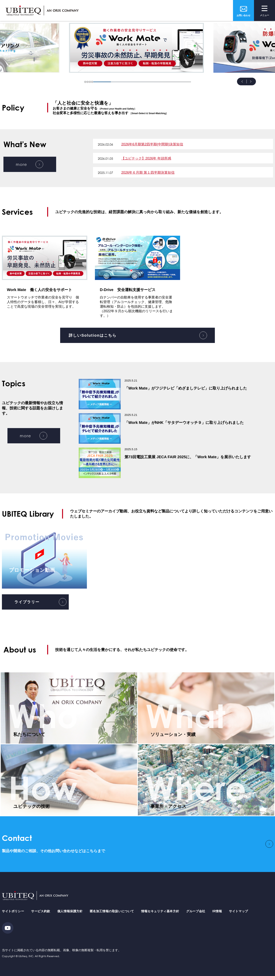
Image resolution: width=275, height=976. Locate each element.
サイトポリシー (13, 911)
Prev (242, 81)
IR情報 (217, 911)
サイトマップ (238, 911)
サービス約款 (40, 911)
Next (251, 81)
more (21, 164)
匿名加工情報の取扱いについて (112, 911)
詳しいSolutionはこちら (92, 341)
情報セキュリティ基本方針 (160, 911)
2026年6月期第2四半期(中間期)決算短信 (152, 144)
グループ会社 (195, 911)
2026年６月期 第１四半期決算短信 (148, 172)
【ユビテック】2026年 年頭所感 (146, 158)
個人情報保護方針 (70, 911)
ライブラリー (27, 608)
